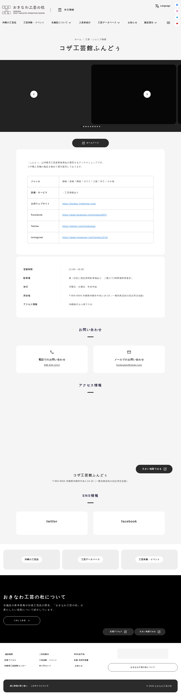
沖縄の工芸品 (9, 22)
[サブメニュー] (168, 22)
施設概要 (9, 654)
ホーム (78, 39)
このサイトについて (40, 686)
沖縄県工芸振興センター (15, 666)
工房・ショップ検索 (95, 39)
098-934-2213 (52, 365)
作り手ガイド (45, 666)
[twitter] (177, 17)
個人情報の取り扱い (19, 686)
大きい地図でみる (154, 469)
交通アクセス (118, 631)
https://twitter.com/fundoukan (79, 226)
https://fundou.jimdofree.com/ (79, 203)
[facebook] (177, 4)
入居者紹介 (85, 22)
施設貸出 (151, 23)
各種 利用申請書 (81, 660)
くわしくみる (21, 620)
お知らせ (132, 22)
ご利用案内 (44, 654)
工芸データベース (109, 23)
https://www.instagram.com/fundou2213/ (85, 237)
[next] (147, 94)
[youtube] (177, 23)
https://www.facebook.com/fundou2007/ (84, 215)
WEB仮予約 (79, 654)
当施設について (61, 23)
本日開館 (66, 10)
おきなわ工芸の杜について (142, 667)
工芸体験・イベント (33, 22)
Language (162, 6)
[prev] (34, 94)
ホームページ (90, 143)
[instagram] (177, 11)
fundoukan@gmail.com (129, 365)
